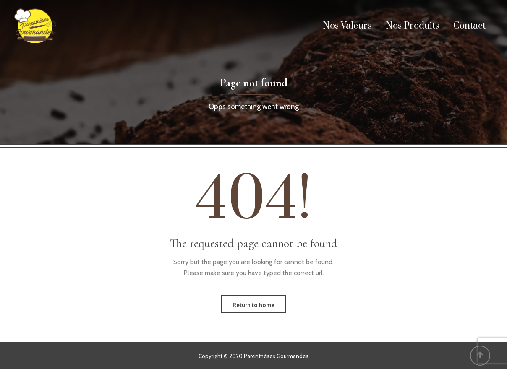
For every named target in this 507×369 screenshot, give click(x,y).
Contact (469, 25)
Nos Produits (412, 25)
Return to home (253, 305)
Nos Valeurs (347, 25)
